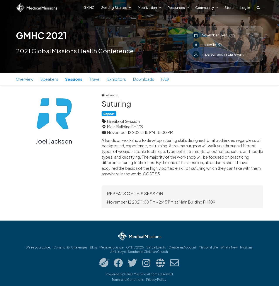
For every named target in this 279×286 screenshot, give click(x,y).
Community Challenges (70, 247)
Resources (178, 7)
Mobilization (149, 7)
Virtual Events (156, 247)
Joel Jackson (54, 141)
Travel (94, 79)
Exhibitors (116, 79)
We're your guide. (38, 247)
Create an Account (182, 247)
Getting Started (116, 7)
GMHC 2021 (41, 35)
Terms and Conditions (128, 279)
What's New (229, 247)
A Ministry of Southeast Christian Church (139, 251)
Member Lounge (112, 247)
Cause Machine (135, 274)
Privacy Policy (156, 279)
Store (229, 7)
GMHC (88, 7)
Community (206, 7)
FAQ (165, 79)
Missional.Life (208, 247)
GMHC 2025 (135, 247)
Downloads (143, 79)
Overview (24, 79)
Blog (93, 247)
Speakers (49, 79)
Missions (246, 247)
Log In (245, 7)
